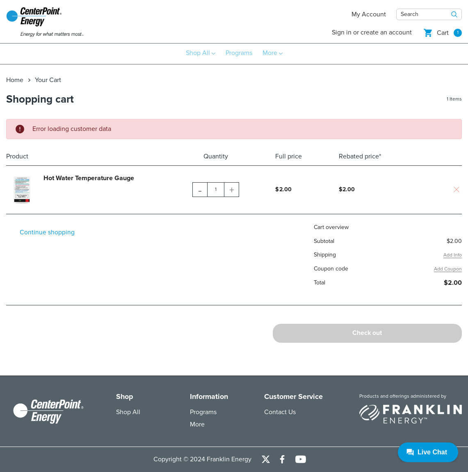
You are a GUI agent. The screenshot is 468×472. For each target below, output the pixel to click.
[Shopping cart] (443, 32)
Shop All (128, 412)
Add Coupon (448, 269)
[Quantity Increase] (231, 189)
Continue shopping (48, 232)
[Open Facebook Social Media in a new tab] (282, 459)
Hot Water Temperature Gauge (88, 178)
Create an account (386, 32)
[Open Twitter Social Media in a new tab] (266, 459)
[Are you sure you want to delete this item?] (456, 189)
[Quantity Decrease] (200, 189)
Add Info (452, 255)
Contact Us (280, 412)
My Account (369, 14)
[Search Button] (454, 14)
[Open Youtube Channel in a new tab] (300, 459)
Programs (203, 412)
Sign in (342, 32)
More (197, 424)
